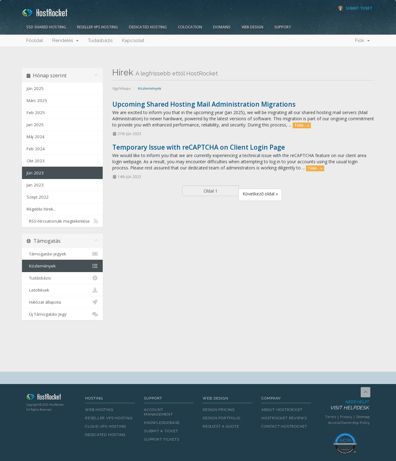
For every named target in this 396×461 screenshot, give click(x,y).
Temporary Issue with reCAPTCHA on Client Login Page (198, 147)
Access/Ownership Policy (349, 422)
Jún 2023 (35, 173)
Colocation (190, 27)
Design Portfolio (221, 418)
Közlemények (62, 266)
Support (282, 27)
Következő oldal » (260, 194)
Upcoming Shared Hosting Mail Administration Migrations (203, 104)
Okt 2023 (36, 161)
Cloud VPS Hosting (105, 426)
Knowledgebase (162, 422)
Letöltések (62, 290)
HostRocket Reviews (284, 418)
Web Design (252, 27)
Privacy (346, 416)
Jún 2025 (35, 88)
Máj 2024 (36, 136)
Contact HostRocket (284, 426)
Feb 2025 (36, 112)
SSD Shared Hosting (46, 27)
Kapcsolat (133, 40)
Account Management (158, 412)
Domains (221, 27)
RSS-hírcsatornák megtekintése (62, 221)
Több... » (302, 125)
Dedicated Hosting (148, 27)
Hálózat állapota (62, 302)
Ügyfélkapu (121, 88)
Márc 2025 (37, 100)
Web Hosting (99, 410)
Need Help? (344, 405)
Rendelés (65, 40)
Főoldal (34, 40)
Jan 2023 (35, 185)
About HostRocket (281, 410)
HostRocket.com (51, 398)
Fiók (362, 40)
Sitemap (363, 416)
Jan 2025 (35, 124)
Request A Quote (221, 426)
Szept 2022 (38, 197)
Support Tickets (161, 439)
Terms (330, 416)
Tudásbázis (100, 40)
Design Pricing (219, 410)
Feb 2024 (36, 149)
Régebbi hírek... (41, 209)
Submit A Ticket (161, 431)
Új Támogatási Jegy (62, 314)
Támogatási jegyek (62, 254)
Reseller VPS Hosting (97, 27)
